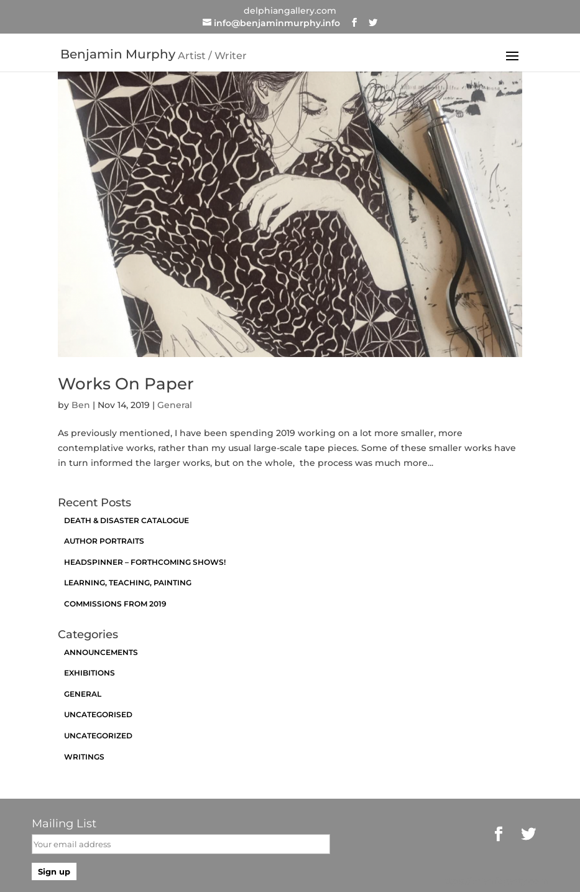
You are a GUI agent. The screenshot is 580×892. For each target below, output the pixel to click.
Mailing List (64, 823)
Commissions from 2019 (115, 603)
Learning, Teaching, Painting (127, 582)
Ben (80, 405)
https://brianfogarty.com (493, 880)
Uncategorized (98, 735)
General (174, 405)
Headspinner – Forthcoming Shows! (145, 562)
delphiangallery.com (290, 10)
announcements (101, 652)
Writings (84, 756)
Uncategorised (98, 714)
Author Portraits (104, 541)
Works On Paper (126, 384)
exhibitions (89, 672)
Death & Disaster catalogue (126, 520)
